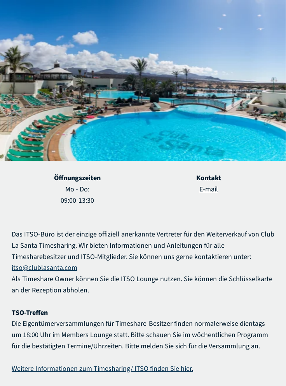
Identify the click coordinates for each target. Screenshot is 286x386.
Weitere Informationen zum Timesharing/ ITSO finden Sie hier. (102, 369)
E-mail (208, 189)
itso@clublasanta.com (44, 268)
